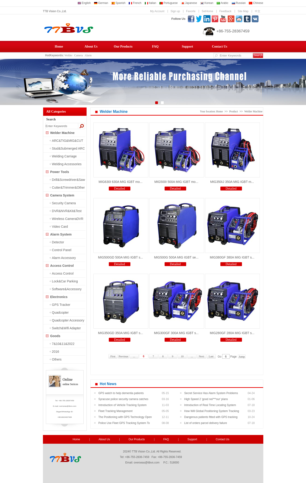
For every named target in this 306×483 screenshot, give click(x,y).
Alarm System (61, 234)
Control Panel (61, 250)
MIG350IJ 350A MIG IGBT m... (232, 182)
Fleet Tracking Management (115, 411)
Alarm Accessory (64, 258)
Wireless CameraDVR (67, 219)
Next (201, 356)
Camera (78, 55)
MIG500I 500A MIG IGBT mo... (176, 182)
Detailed (119, 188)
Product (233, 111)
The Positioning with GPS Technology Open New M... (125, 417)
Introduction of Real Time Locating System (210, 405)
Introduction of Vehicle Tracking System (122, 405)
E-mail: (56, 406)
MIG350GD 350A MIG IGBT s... (120, 333)
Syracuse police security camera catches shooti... (123, 400)
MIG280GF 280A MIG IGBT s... (232, 333)
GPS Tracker (61, 305)
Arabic (222, 3)
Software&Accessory (66, 289)
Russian (239, 3)
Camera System (62, 195)
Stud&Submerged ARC (68, 148)
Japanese (189, 3)
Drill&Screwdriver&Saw (68, 180)
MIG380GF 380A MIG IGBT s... (232, 257)
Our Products (123, 46)
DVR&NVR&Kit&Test (66, 211)
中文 (257, 11)
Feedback (225, 11)
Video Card (60, 226)
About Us (90, 46)
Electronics (58, 297)
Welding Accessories (66, 164)
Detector (58, 242)
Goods (55, 336)
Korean (206, 3)
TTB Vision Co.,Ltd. (55, 11)
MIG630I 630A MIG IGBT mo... (120, 182)
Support (187, 46)
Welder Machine (62, 133)
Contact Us (219, 46)
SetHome (207, 11)
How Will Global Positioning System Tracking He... (211, 411)
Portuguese (168, 3)
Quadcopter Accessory (68, 320)
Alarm (88, 55)
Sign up (175, 11)
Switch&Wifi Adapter (66, 328)
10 (182, 356)
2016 (55, 351)
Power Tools (59, 172)
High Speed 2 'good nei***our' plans (206, 399)
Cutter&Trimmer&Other (68, 187)
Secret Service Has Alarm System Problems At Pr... (211, 394)
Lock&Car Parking (65, 281)
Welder (68, 55)
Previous (123, 356)
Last (211, 356)
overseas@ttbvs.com (67, 406)
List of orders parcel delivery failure (205, 423)
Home (59, 46)
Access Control (62, 265)
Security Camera (64, 203)
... (134, 356)
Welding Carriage (64, 156)
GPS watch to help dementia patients (121, 393)
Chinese (256, 3)
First (112, 356)
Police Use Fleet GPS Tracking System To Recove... (124, 423)
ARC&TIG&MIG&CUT (67, 140)
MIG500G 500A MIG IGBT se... (176, 257)
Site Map (243, 11)
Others (57, 359)
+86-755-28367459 (233, 31)
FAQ (155, 46)
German (101, 3)
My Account (157, 11)
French (135, 3)
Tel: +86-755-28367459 (64, 401)
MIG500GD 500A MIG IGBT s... (120, 257)
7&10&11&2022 (63, 344)
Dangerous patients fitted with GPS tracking (211, 417)
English (84, 3)
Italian (150, 3)
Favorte (191, 11)
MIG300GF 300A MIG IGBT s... (176, 333)
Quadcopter (60, 312)
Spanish (118, 3)
